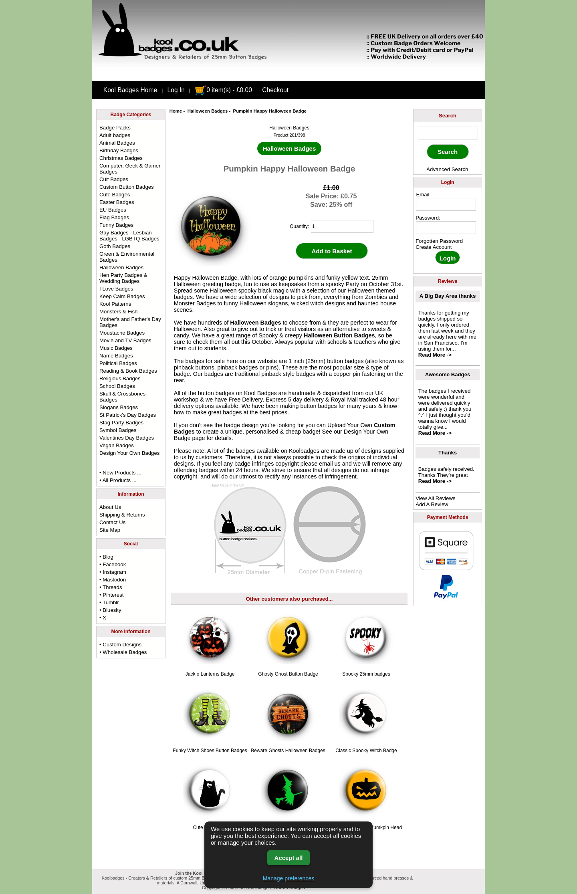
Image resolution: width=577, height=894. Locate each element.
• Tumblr (109, 602)
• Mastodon (112, 580)
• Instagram (112, 572)
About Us (110, 507)
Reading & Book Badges (128, 371)
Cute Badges (114, 195)
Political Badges (118, 363)
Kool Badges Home (130, 90)
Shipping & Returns (122, 515)
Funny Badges (116, 225)
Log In (176, 90)
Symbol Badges (117, 430)
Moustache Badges (122, 333)
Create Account (434, 247)
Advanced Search (447, 169)
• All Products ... (118, 480)
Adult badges (114, 135)
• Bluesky (110, 610)
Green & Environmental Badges (126, 257)
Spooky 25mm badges (366, 674)
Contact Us (112, 522)
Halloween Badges (208, 111)
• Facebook (112, 564)
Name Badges (116, 356)
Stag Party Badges (121, 423)
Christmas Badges (121, 158)
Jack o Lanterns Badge (210, 674)
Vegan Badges (116, 445)
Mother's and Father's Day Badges (130, 322)
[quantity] (342, 226)
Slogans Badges (118, 407)
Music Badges (116, 348)
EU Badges (112, 210)
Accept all (288, 857)
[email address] (446, 204)
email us (330, 463)
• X (102, 618)
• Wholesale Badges (123, 652)
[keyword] (448, 133)
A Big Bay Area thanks (448, 296)
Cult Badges (113, 179)
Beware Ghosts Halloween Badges (288, 750)
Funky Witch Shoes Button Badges (210, 750)
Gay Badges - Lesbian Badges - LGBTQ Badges (129, 236)
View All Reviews (435, 498)
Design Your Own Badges (129, 453)
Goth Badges (114, 246)
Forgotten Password (439, 241)
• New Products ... (120, 473)
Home (175, 111)
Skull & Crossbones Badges (122, 397)
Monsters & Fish (118, 312)
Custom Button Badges (126, 187)
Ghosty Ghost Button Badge (288, 674)
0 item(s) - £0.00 (223, 90)
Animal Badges (117, 143)
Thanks (447, 453)
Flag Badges (114, 217)
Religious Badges (120, 378)
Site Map (109, 530)
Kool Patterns (115, 304)
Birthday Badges (118, 150)
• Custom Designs (120, 645)
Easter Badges (116, 202)
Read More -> (435, 355)
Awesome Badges (447, 374)
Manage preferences (288, 878)
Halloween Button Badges (339, 335)
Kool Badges (260, 393)
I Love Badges (116, 289)
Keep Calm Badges (122, 296)
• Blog (106, 557)
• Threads (110, 587)
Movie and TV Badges (125, 340)
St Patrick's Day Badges (127, 415)
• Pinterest (111, 595)
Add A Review (432, 504)
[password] (446, 227)
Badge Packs (115, 128)
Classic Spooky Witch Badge (366, 750)
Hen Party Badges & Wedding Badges (123, 278)
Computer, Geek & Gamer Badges (129, 169)
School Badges (117, 386)
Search (447, 116)
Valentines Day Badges (126, 438)
